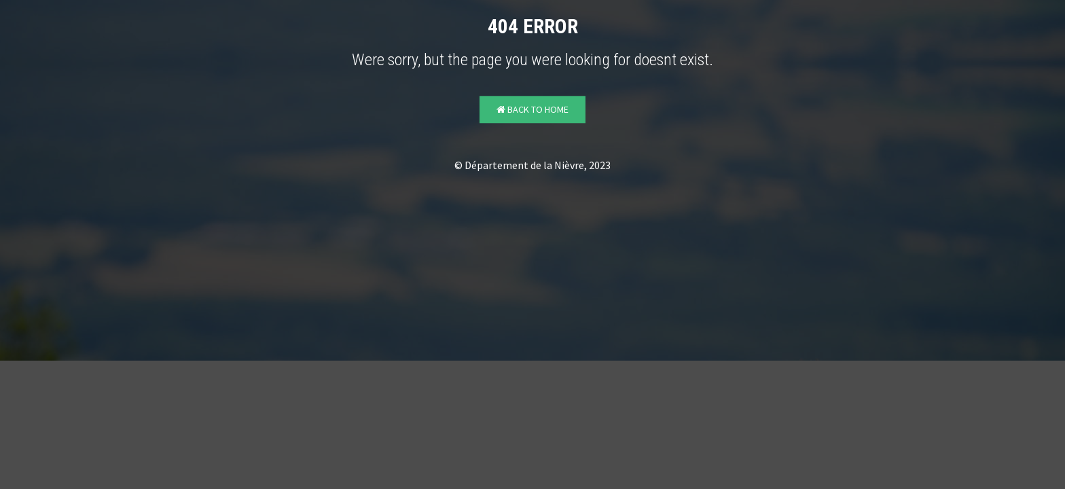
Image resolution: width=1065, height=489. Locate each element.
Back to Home (532, 110)
